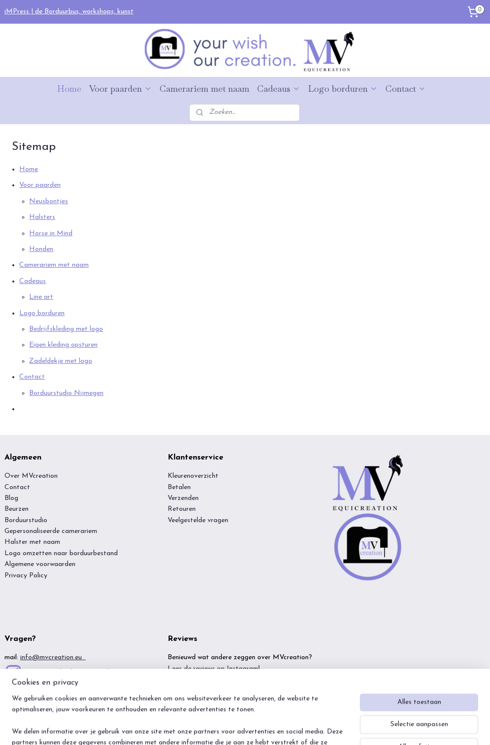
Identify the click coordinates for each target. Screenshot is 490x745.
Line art (41, 297)
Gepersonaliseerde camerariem (50, 531)
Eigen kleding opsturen (63, 345)
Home (69, 88)
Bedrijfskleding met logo (66, 329)
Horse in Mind (50, 233)
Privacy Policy (25, 575)
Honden (41, 249)
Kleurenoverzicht (193, 476)
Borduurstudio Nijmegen (66, 393)
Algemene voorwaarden (40, 564)
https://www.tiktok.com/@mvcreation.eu (89, 686)
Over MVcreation (31, 476)
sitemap (212, 727)
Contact (405, 88)
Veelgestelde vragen (198, 520)
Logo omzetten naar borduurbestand (61, 553)
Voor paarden (120, 88)
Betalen (179, 487)
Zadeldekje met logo (60, 361)
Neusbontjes (48, 201)
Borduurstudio (25, 520)
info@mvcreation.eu (53, 657)
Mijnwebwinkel (338, 727)
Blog (11, 498)
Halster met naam (32, 542)
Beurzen (16, 509)
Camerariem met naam (204, 88)
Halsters (42, 217)
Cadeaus (278, 88)
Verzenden (183, 498)
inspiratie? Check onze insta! (66, 671)
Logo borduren (343, 88)
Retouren (182, 509)
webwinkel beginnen (262, 727)
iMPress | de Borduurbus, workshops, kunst (69, 11)
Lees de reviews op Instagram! (214, 669)
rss (230, 727)
